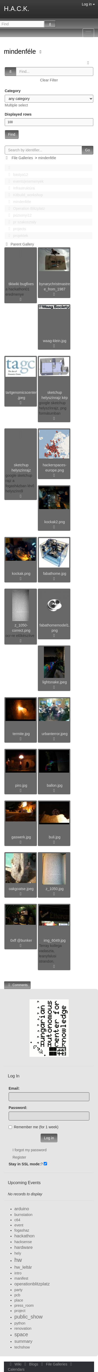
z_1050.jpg (55, 889)
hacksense (23, 1242)
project (19, 1311)
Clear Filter (49, 80)
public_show (28, 1317)
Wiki (15, 1364)
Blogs (30, 1364)
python (19, 1323)
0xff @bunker (21, 940)
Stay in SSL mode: (25, 1164)
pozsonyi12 (18, 215)
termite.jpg (21, 734)
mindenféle (21, 51)
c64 (17, 1220)
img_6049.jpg (55, 940)
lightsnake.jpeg (54, 682)
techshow (22, 1347)
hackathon (24, 1235)
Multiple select (16, 105)
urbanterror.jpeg (55, 734)
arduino (21, 1208)
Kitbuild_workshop (24, 195)
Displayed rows (18, 114)
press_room (24, 1305)
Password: (18, 1108)
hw (18, 1260)
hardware (23, 1247)
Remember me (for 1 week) (33, 1127)
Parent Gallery (19, 244)
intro (17, 1273)
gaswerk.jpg (21, 837)
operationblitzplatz (32, 1283)
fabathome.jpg (54, 573)
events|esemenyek (24, 181)
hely (17, 1253)
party (18, 1290)
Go (87, 150)
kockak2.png (54, 522)
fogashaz (21, 1230)
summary (23, 1341)
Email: (14, 1088)
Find (11, 134)
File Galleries (22, 158)
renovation (22, 1328)
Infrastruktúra (20, 188)
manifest (21, 1278)
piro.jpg (21, 785)
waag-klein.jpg (54, 341)
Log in (88, 4)
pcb (17, 1295)
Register (19, 1157)
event (18, 1225)
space (21, 1334)
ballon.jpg (54, 785)
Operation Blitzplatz (25, 208)
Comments (17, 985)
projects (15, 229)
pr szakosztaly (20, 222)
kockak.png (21, 573)
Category (13, 91)
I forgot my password (30, 1150)
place (18, 1300)
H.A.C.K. (16, 8)
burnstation (23, 1215)
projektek (16, 236)
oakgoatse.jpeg (21, 889)
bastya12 (16, 174)
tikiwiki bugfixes (21, 284)
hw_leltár (23, 1267)
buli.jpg (54, 837)
